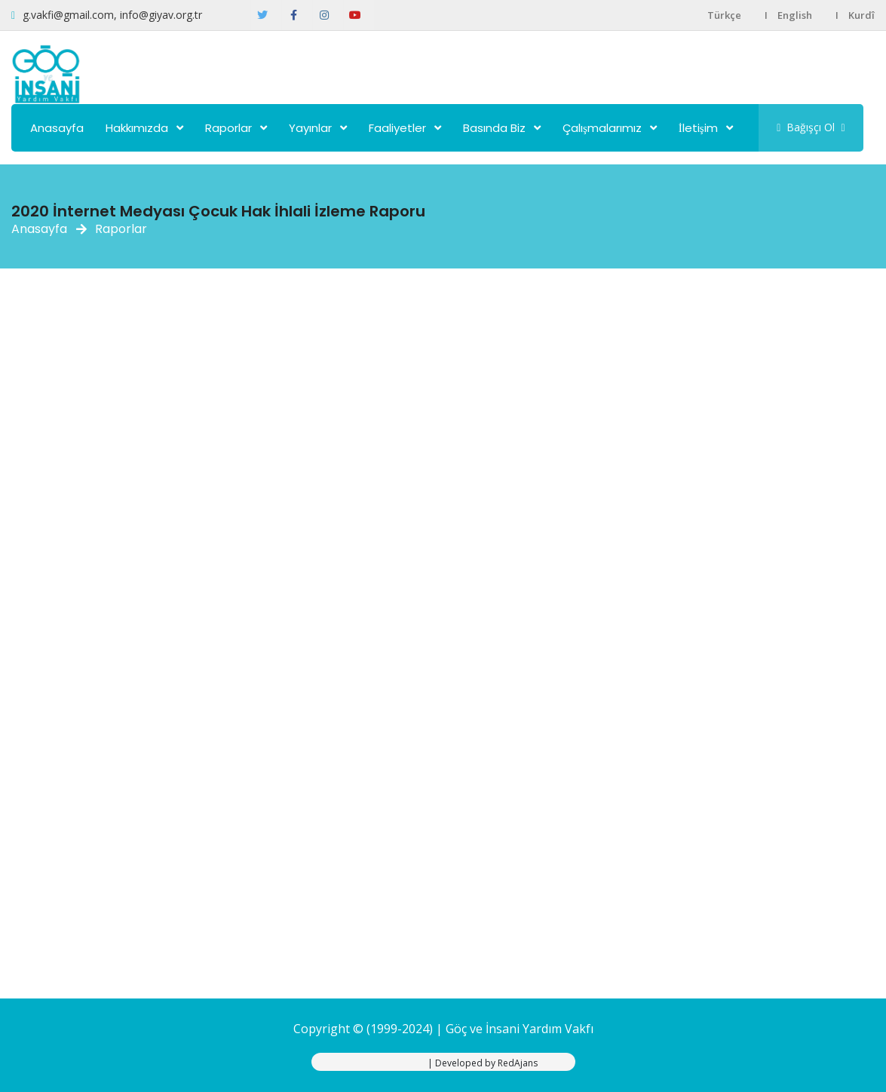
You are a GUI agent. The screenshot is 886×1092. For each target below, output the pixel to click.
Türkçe (724, 15)
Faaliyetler (397, 128)
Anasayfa (57, 128)
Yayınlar (310, 128)
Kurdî (861, 15)
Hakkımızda (137, 128)
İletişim (698, 128)
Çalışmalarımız (602, 128)
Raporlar (228, 128)
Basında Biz (494, 128)
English (794, 15)
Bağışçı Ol (811, 127)
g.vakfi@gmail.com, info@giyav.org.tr (112, 15)
